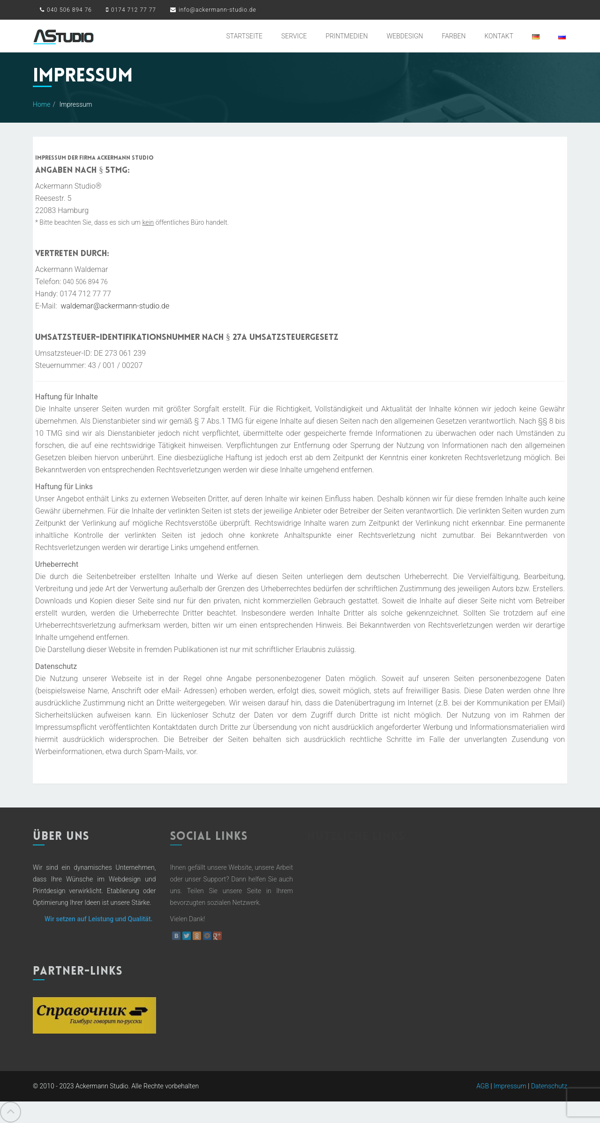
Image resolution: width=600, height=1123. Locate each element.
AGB (482, 1085)
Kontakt (498, 36)
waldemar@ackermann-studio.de (114, 305)
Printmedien (347, 36)
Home (41, 104)
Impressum (510, 1085)
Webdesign (405, 36)
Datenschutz (549, 1085)
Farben (454, 36)
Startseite (244, 36)
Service (294, 36)
